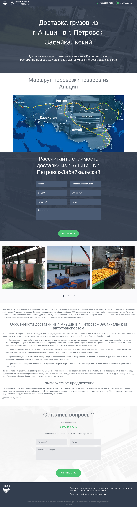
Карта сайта (68, 504)
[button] (63, 295)
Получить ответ (68, 473)
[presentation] (3, 265)
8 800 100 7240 (68, 427)
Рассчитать (68, 233)
